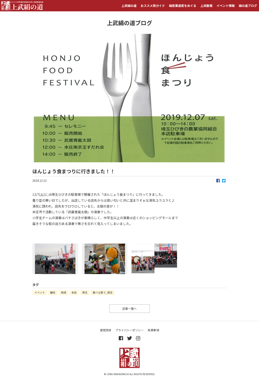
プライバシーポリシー (129, 330)
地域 (63, 292)
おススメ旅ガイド (153, 5)
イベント (39, 292)
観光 (52, 292)
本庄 (74, 292)
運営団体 (105, 330)
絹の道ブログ (248, 5)
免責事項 (153, 330)
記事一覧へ (129, 309)
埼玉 (84, 292)
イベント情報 (226, 5)
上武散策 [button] (206, 5)
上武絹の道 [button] (129, 5)
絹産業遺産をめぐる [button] (182, 5)
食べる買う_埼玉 (103, 292)
